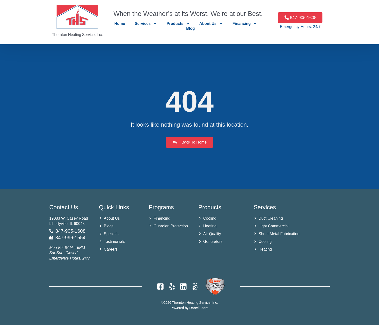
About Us (211, 23)
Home (119, 24)
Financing (245, 23)
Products (178, 23)
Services (146, 23)
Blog (190, 28)
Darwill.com (199, 308)
